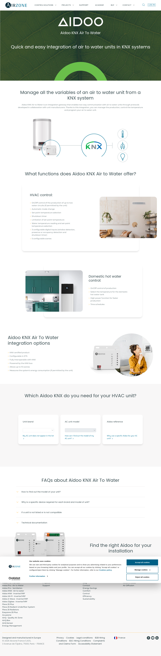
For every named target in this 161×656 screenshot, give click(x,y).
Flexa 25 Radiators (10, 610)
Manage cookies (142, 643)
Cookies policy (105, 643)
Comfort (86, 591)
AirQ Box (6, 620)
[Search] (144, 5)
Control (86, 593)
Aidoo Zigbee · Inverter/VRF (14, 602)
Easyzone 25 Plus (10, 612)
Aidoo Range (120, 560)
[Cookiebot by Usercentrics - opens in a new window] (14, 651)
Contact (86, 585)
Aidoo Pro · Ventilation (12, 588)
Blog (85, 583)
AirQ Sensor (7, 623)
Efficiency (87, 596)
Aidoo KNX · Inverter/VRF (13, 593)
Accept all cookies (142, 635)
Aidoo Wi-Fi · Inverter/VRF (14, 596)
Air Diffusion (128, 585)
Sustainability (89, 599)
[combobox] (38, 430)
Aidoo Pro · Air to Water (13, 585)
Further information (37, 649)
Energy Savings (90, 588)
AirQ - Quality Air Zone (12, 618)
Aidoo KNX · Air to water (13, 591)
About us (87, 580)
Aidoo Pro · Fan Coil (11, 583)
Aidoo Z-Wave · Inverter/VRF (15, 599)
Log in (151, 5)
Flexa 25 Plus (8, 604)
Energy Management (12, 626)
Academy (46, 580)
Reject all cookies (142, 650)
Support (83, 5)
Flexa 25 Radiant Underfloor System (18, 607)
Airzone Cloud (129, 583)
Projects (46, 583)
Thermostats (129, 580)
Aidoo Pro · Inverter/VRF (13, 580)
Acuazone (6, 615)
